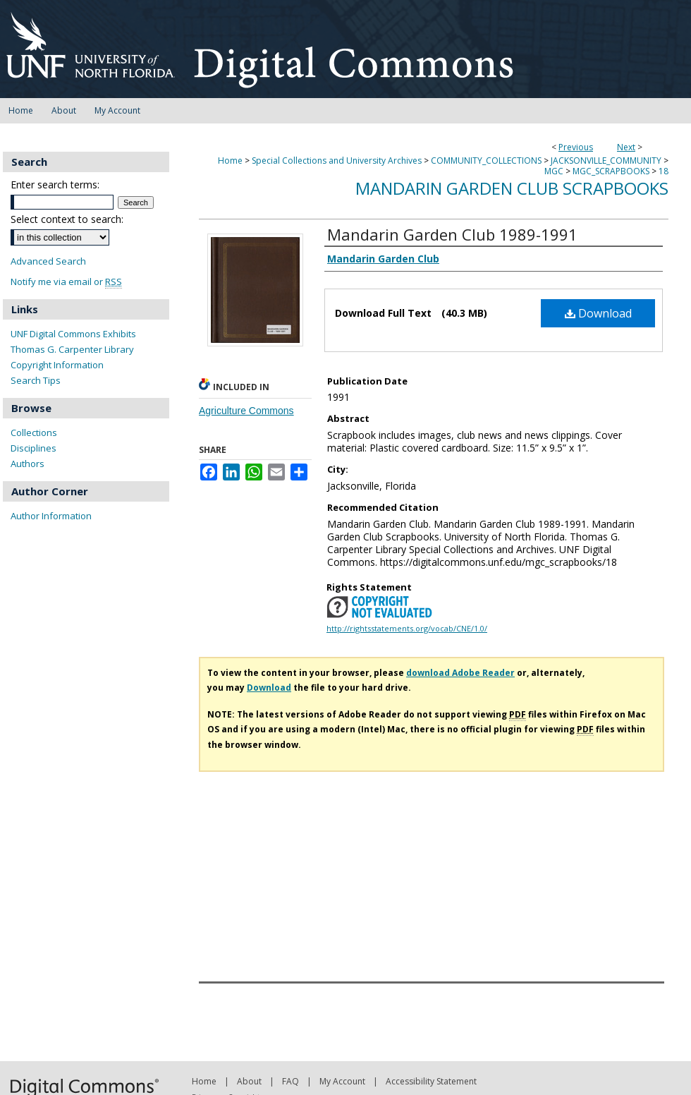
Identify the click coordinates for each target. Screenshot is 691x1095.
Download (598, 313)
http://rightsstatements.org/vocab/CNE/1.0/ (406, 628)
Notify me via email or (66, 282)
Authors (27, 463)
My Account (342, 1081)
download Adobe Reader (460, 673)
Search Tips (36, 380)
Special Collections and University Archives (337, 161)
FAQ (290, 1081)
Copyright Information (57, 364)
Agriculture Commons (246, 410)
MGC (553, 171)
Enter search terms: (55, 184)
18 (663, 171)
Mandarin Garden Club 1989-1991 (452, 234)
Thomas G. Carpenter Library (72, 349)
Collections (34, 432)
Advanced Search (48, 261)
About (249, 1081)
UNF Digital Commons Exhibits (73, 333)
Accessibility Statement (431, 1081)
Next (626, 147)
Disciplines (33, 448)
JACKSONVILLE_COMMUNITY (606, 161)
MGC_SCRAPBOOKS (611, 171)
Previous (575, 147)
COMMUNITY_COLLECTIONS (486, 161)
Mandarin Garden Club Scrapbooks (511, 188)
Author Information (51, 515)
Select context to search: (67, 219)
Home (230, 161)
